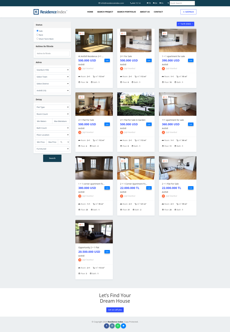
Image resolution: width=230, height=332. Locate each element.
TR (149, 3)
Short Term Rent (45, 39)
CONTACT (158, 11)
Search (52, 158)
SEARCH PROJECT (105, 11)
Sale (40, 31)
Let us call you (115, 309)
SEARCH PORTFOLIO (126, 11)
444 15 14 (135, 3)
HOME (90, 11)
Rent (40, 35)
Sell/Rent (188, 11)
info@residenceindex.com (111, 3)
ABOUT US (145, 11)
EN (155, 3)
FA (161, 3)
